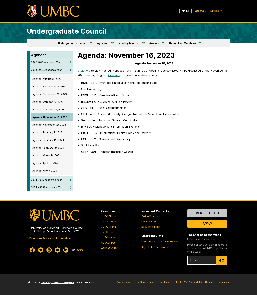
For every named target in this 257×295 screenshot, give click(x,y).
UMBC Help (107, 231)
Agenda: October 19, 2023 (47, 101)
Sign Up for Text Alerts (154, 247)
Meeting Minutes (128, 43)
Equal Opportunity (143, 282)
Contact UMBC (149, 221)
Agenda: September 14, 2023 (49, 86)
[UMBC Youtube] (57, 250)
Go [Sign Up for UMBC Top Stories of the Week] (221, 260)
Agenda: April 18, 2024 (45, 163)
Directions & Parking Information (50, 238)
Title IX (177, 282)
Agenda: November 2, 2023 (48, 109)
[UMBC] (53, 11)
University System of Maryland (57, 282)
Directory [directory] (216, 11)
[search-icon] (226, 11)
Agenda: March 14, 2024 (46, 155)
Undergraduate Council (66, 31)
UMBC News (108, 237)
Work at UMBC (109, 247)
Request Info (207, 213)
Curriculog (114, 75)
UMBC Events (108, 226)
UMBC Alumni (108, 216)
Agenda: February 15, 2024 (48, 140)
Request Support (151, 226)
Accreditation (123, 282)
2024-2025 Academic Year (46, 179)
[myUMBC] (201, 11)
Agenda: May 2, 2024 (44, 170)
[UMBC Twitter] (41, 250)
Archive (154, 43)
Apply (185, 10)
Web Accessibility (193, 282)
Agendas (102, 43)
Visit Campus (108, 242)
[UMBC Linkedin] (66, 250)
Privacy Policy (163, 282)
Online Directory (150, 216)
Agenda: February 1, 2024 (47, 132)
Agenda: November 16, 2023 (49, 117)
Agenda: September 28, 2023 (49, 94)
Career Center (109, 221)
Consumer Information (217, 282)
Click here (84, 70)
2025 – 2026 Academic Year (47, 187)
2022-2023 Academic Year (46, 62)
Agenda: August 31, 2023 (46, 78)
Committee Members (182, 43)
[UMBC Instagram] (49, 250)
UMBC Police (148, 241)
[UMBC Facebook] (32, 250)
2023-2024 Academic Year (46, 69)
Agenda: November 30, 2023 (49, 124)
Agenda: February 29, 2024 (48, 147)
